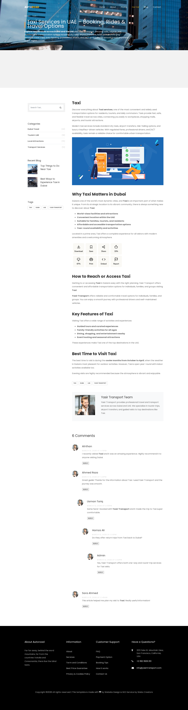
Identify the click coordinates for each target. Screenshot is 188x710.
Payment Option (104, 657)
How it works (102, 668)
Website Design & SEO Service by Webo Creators (129, 692)
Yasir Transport (100, 383)
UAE (89, 383)
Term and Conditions (76, 662)
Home (102, 7)
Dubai (82, 383)
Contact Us (101, 673)
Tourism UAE (46, 135)
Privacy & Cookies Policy (78, 673)
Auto (32, 7)
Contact (157, 7)
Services (70, 657)
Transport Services (46, 147)
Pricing (124, 7)
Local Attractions (46, 141)
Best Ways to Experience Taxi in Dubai (50, 182)
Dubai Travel (46, 129)
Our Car (135, 7)
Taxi (74, 383)
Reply (85, 463)
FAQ (98, 651)
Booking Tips (102, 662)
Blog (146, 7)
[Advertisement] (94, 81)
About (113, 7)
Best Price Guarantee (76, 668)
